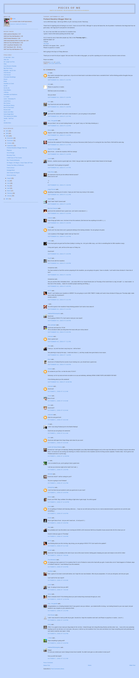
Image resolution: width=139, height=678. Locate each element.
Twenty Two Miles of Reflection (15, 165)
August (9, 178)
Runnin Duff (7, 109)
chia (49, 84)
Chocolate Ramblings (10, 77)
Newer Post (46, 665)
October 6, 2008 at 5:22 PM (58, 633)
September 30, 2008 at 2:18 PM (59, 154)
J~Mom (50, 638)
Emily (49, 624)
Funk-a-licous (10, 167)
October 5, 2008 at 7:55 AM (58, 555)
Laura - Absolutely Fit (9, 99)
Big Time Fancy (8, 68)
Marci (49, 359)
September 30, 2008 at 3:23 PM (59, 213)
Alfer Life (6, 59)
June (8, 183)
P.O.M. (14, 18)
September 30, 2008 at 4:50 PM (59, 274)
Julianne (50, 218)
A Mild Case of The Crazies (14, 157)
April (8, 188)
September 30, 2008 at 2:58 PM (59, 185)
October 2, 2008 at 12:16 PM (58, 502)
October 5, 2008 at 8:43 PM (58, 567)
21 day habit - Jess (9, 57)
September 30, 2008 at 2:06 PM (59, 107)
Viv (48, 73)
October (9, 143)
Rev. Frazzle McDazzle (13, 160)
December (10, 138)
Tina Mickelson (52, 559)
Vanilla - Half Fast (9, 118)
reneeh (50, 550)
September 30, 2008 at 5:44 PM (59, 309)
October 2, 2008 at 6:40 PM (58, 513)
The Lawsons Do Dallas (10, 116)
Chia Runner (7, 72)
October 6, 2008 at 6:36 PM (58, 643)
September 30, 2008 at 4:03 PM (59, 254)
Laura (49, 506)
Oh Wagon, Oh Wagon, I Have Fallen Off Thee (20, 162)
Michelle (50, 474)
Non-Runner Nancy (9, 105)
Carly (49, 227)
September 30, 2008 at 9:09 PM (59, 364)
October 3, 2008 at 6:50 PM (58, 523)
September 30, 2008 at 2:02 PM (59, 80)
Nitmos (50, 497)
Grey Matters (7, 90)
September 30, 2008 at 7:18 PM (59, 355)
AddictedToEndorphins (54, 313)
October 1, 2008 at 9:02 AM (58, 420)
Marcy (49, 130)
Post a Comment (48, 662)
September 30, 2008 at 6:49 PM (59, 320)
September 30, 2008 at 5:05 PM (59, 286)
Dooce (5, 79)
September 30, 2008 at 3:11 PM (59, 194)
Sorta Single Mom (9, 114)
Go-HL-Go (6, 88)
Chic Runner (51, 615)
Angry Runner (51, 189)
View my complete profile (18, 24)
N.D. (49, 101)
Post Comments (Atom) (57, 668)
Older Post (132, 665)
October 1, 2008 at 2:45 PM (58, 469)
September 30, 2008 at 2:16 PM (59, 135)
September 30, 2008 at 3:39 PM (59, 223)
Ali (48, 424)
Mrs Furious (7, 103)
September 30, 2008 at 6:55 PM (59, 332)
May (8, 185)
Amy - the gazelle (52, 120)
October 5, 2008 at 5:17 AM (58, 546)
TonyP (49, 258)
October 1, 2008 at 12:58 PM (58, 456)
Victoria (50, 369)
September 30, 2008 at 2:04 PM (59, 97)
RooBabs (50, 571)
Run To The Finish (9, 107)
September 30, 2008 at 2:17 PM (59, 144)
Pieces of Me (69, 7)
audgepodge (51, 139)
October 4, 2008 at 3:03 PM (58, 536)
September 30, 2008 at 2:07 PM (59, 116)
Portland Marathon (54, 63)
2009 (7, 133)
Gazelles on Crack (9, 83)
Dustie (49, 517)
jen (48, 460)
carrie (49, 240)
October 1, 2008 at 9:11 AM (58, 433)
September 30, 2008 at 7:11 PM (59, 341)
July (8, 180)
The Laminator (52, 325)
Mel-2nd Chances (53, 208)
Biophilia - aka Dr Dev (10, 70)
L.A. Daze (6, 96)
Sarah (49, 199)
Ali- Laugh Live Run (9, 61)
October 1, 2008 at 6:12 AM (58, 391)
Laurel (49, 158)
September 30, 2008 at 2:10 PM (59, 125)
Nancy (49, 594)
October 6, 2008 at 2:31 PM (58, 610)
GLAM (5, 85)
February (9, 193)
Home (89, 665)
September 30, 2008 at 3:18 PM (59, 204)
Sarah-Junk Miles (8, 112)
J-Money (6, 92)
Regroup (9, 150)
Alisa (49, 346)
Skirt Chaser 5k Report (13, 172)
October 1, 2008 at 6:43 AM (58, 401)
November (10, 140)
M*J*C (49, 290)
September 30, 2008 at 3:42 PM (59, 236)
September (10, 145)
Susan (49, 395)
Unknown (50, 336)
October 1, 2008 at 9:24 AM (58, 442)
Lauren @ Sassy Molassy (55, 447)
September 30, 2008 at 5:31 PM (59, 299)
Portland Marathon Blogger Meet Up (17, 147)
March (9, 190)
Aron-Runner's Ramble (10, 66)
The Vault (46, 43)
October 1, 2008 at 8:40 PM (58, 492)
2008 (7, 136)
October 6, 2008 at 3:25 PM (58, 620)
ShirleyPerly (51, 487)
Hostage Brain (11, 170)
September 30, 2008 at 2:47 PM (59, 167)
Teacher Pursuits (52, 149)
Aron (49, 111)
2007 (7, 199)
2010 (7, 131)
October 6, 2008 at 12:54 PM (58, 599)
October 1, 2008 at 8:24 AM (58, 410)
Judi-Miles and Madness (10, 94)
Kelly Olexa (51, 172)
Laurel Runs (7, 101)
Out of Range (10, 152)
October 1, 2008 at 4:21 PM (58, 483)
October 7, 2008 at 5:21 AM (58, 658)
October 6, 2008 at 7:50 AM (58, 589)
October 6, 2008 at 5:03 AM (58, 580)
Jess (49, 405)
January (9, 195)
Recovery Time (11, 155)
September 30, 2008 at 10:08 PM (60, 382)
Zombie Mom (7, 123)
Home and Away (11, 175)
